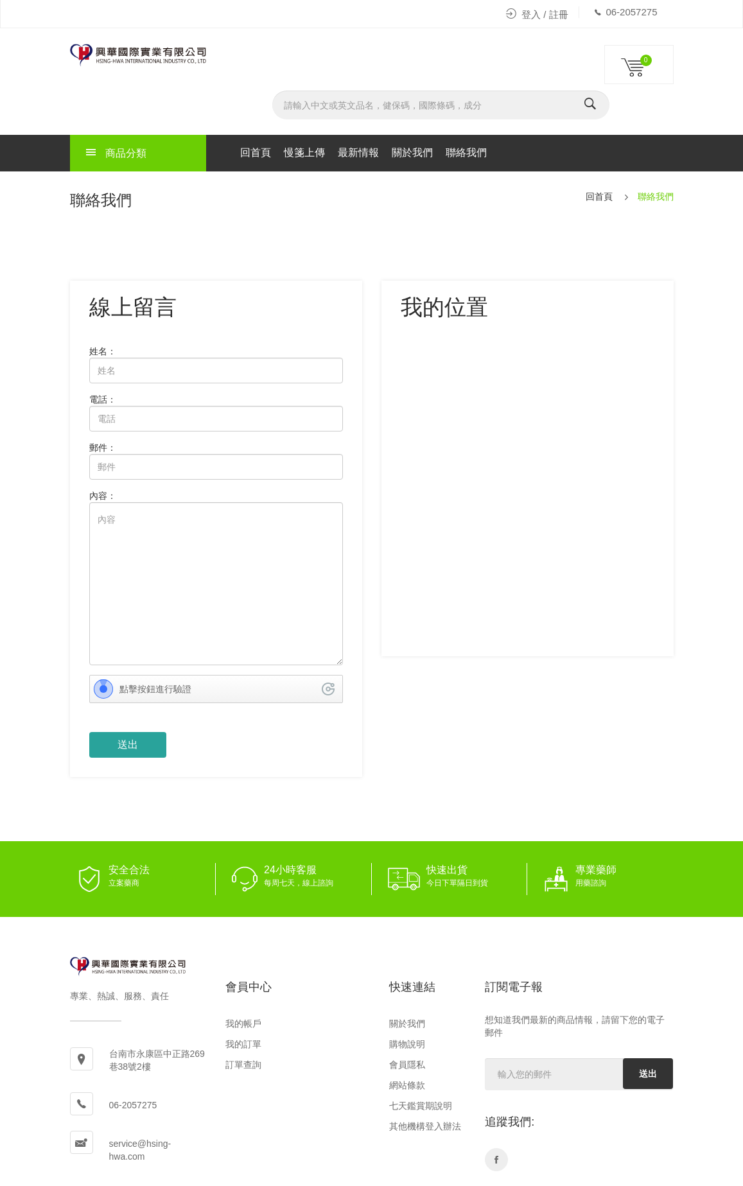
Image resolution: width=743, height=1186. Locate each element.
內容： (102, 496)
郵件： (102, 447)
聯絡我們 (466, 152)
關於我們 (412, 152)
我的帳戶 (243, 1023)
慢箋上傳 (304, 152)
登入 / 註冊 (537, 14)
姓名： (102, 351)
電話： (102, 399)
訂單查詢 (243, 1065)
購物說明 (407, 1044)
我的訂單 (243, 1044)
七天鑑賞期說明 (420, 1106)
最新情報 (358, 152)
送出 (648, 1073)
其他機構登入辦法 (425, 1126)
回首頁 (255, 152)
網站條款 (407, 1085)
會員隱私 (407, 1065)
